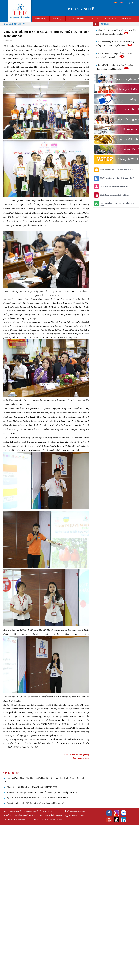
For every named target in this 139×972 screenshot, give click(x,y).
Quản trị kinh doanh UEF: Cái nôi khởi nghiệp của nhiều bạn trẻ (35, 803)
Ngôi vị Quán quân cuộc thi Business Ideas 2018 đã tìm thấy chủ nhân (37, 797)
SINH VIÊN (94, 19)
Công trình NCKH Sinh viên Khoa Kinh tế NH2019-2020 (32, 787)
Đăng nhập (130, 3)
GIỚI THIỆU (57, 19)
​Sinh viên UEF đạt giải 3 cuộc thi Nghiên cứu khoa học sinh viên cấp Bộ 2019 (42, 792)
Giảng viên (110, 19)
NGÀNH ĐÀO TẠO (76, 19)
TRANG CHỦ (40, 19)
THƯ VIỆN (126, 19)
